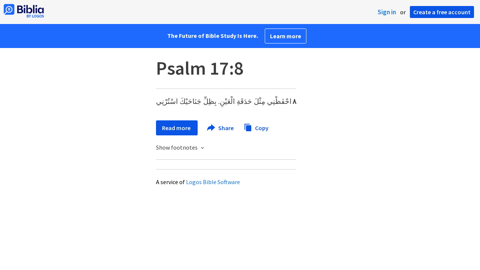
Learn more (285, 36)
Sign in (387, 12)
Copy (256, 127)
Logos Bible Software (213, 182)
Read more (177, 128)
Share (221, 128)
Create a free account (442, 12)
